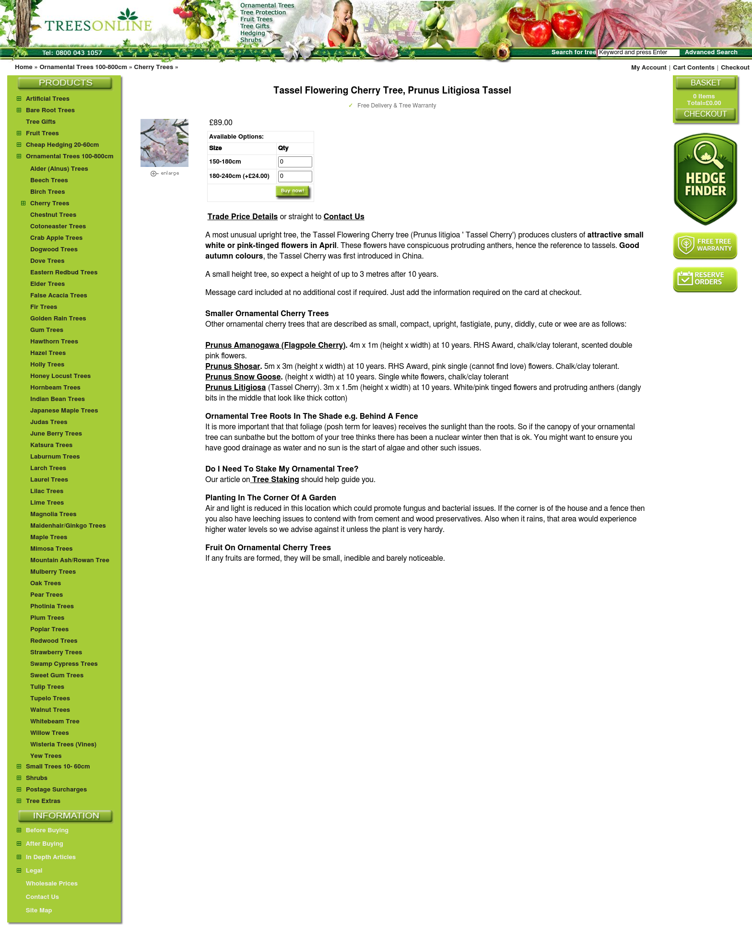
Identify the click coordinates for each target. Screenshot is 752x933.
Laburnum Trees (55, 457)
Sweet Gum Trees (56, 676)
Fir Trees (43, 307)
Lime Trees (47, 503)
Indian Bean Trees (57, 399)
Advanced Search (711, 52)
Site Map (34, 911)
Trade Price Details (242, 217)
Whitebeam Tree (55, 722)
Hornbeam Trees (55, 388)
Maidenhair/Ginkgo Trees (68, 526)
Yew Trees (46, 756)
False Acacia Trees (58, 296)
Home (24, 67)
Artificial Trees (48, 99)
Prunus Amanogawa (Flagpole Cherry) (275, 345)
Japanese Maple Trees (64, 411)
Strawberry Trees (56, 653)
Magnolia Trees (53, 514)
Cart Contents (694, 68)
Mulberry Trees (53, 572)
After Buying (40, 844)
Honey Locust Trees (60, 376)
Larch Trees (48, 468)
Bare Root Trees (50, 110)
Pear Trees (46, 595)
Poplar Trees (49, 629)
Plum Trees (47, 618)
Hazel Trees (48, 353)
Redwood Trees (54, 641)
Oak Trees (45, 583)
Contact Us (344, 217)
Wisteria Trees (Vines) (63, 745)
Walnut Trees (50, 710)
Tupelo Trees (50, 699)
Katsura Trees (51, 445)
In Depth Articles (46, 857)
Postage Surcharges (56, 790)
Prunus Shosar (232, 366)
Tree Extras (43, 801)
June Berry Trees (56, 434)
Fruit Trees (42, 133)
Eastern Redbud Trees (64, 273)
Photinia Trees (52, 606)
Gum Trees (46, 330)
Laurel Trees (49, 480)
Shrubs (36, 778)
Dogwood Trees (54, 250)
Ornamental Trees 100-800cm (83, 67)
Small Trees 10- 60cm (58, 767)
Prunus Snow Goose (243, 377)
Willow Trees (49, 733)
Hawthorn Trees (54, 342)
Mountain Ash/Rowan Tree (69, 560)
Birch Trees (47, 192)
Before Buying (43, 830)
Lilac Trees (46, 491)
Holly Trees (47, 365)
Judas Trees (49, 422)
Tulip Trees (47, 687)
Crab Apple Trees (56, 238)
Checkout (735, 68)
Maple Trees (48, 537)
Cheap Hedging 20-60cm (62, 145)
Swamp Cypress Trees (64, 664)
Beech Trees (49, 180)
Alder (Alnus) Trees (59, 169)
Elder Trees (47, 284)
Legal (29, 871)
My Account (649, 68)
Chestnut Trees (53, 215)
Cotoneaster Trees (58, 227)
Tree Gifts (41, 122)
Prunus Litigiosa (235, 387)
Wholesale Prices (47, 884)
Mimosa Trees (51, 549)
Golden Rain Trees (58, 319)
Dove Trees (47, 261)
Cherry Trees (154, 67)
